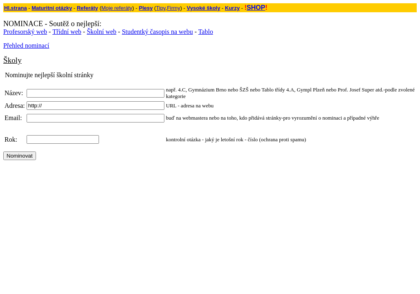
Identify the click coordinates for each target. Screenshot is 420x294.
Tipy (160, 8)
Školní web (101, 31)
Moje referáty (117, 8)
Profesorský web (25, 31)
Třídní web (66, 31)
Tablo (205, 31)
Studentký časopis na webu (157, 31)
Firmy (173, 8)
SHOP (256, 7)
